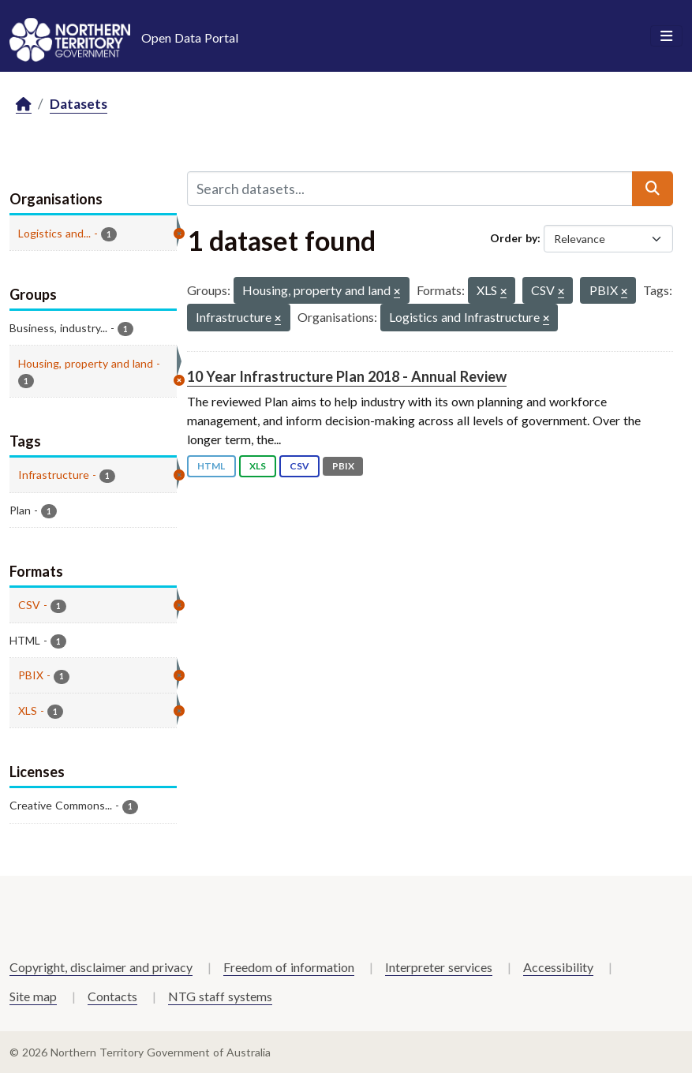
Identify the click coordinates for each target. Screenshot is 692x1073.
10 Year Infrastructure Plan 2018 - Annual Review (347, 376)
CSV (299, 466)
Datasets (78, 103)
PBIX (343, 466)
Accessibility (558, 966)
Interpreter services (438, 966)
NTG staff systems (220, 996)
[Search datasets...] (410, 188)
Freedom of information (288, 966)
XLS (257, 466)
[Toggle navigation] (666, 36)
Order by (513, 238)
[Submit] (652, 188)
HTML (211, 466)
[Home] (24, 104)
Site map (33, 996)
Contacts (112, 996)
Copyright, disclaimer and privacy (101, 966)
